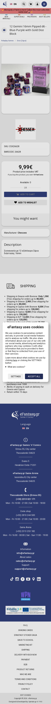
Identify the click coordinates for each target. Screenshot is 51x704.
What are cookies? (16, 366)
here (15, 360)
